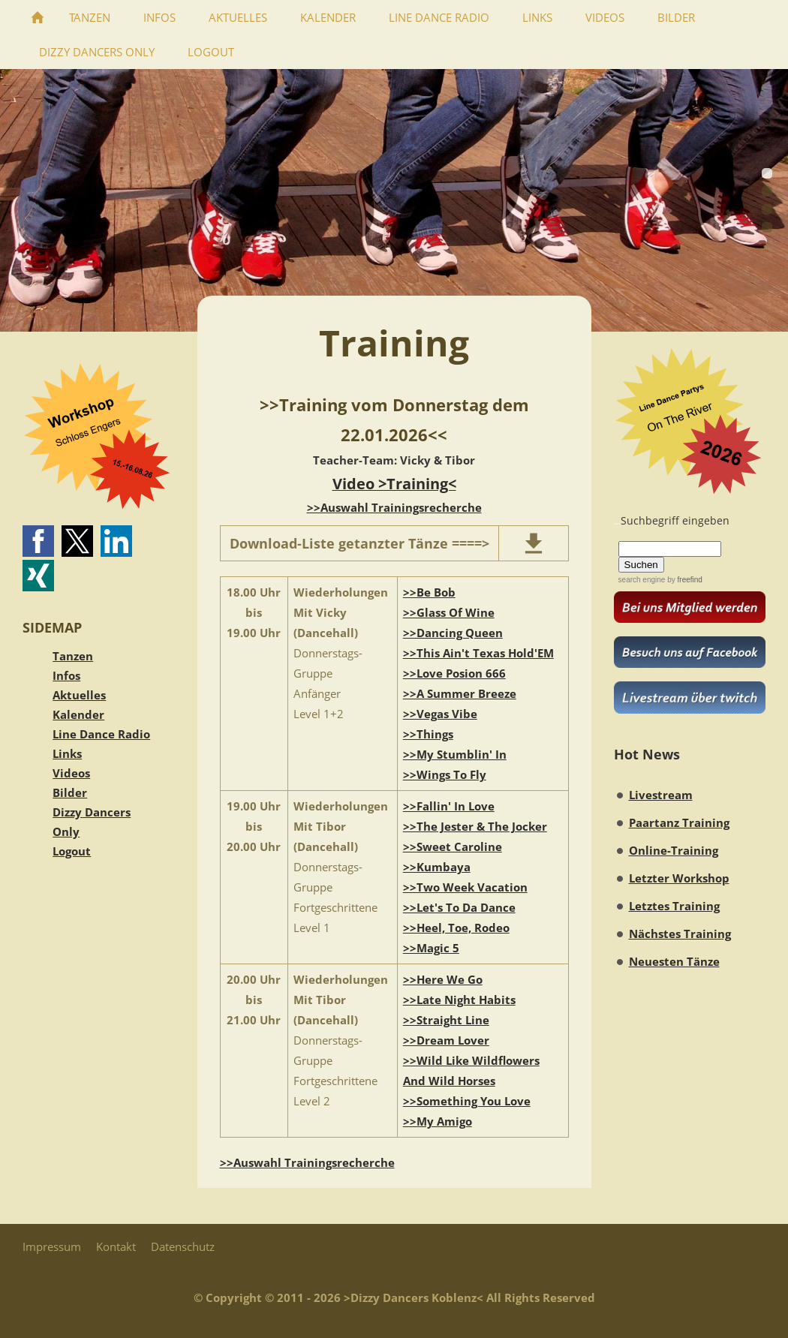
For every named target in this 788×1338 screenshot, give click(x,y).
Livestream (661, 794)
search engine (642, 580)
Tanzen (73, 655)
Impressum (52, 1246)
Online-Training (673, 850)
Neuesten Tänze (674, 961)
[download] (533, 543)
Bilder (70, 792)
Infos (66, 675)
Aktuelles (79, 694)
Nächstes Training (680, 933)
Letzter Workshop (679, 877)
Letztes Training (674, 905)
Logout (72, 850)
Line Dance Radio (101, 733)
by (683, 580)
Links (67, 753)
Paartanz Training (679, 822)
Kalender (78, 714)
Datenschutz (183, 1246)
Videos (71, 772)
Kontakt (116, 1246)
